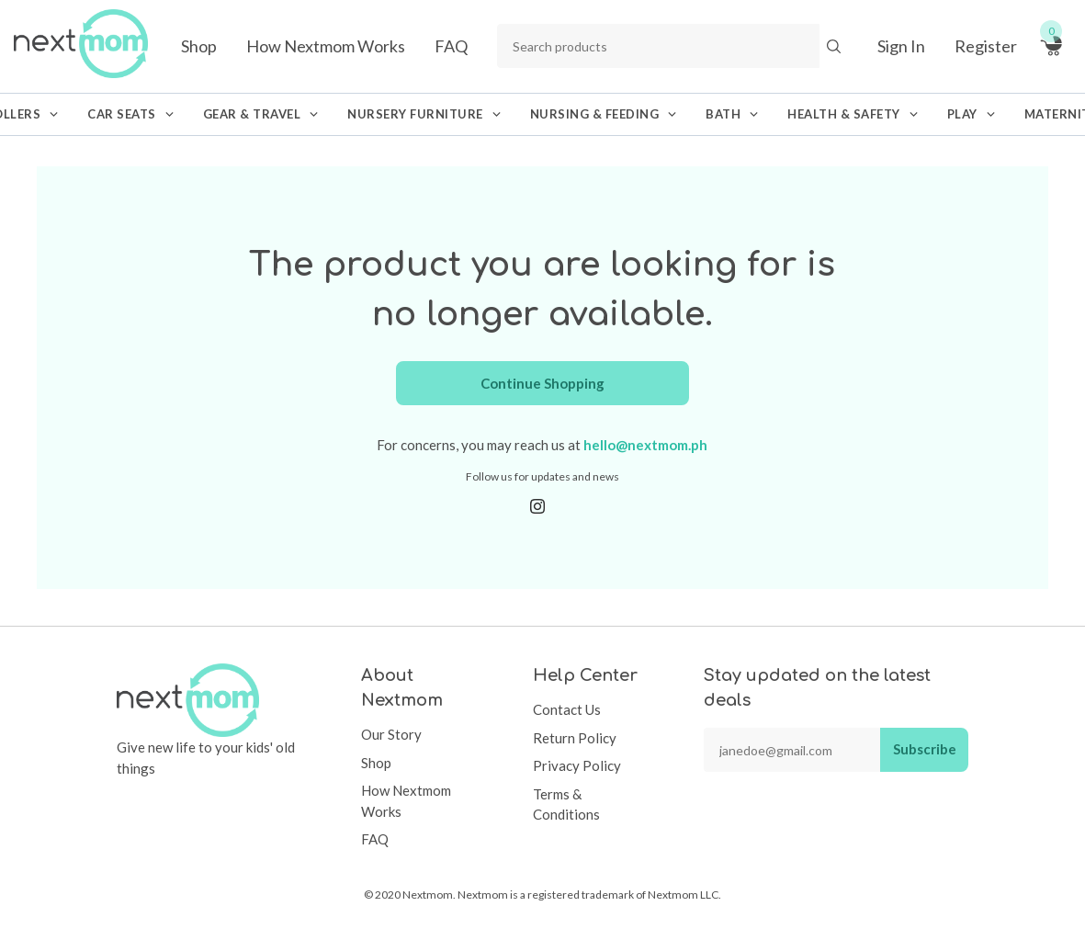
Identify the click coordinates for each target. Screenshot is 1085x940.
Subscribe (924, 749)
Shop (199, 46)
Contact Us (567, 709)
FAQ (451, 46)
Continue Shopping (542, 383)
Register (986, 46)
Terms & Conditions (566, 804)
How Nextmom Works (325, 46)
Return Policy (574, 738)
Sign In (901, 46)
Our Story (391, 734)
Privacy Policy (577, 765)
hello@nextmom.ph (645, 444)
